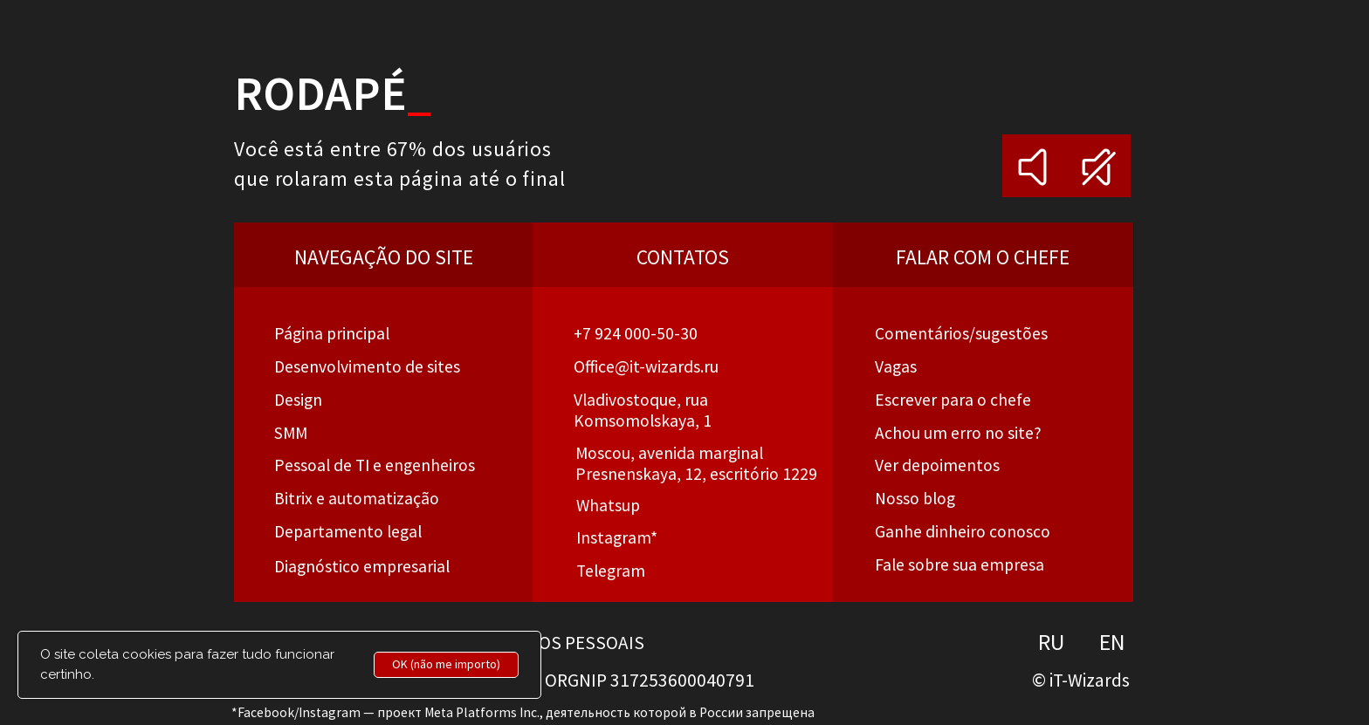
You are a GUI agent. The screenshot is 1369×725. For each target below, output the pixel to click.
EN (1112, 641)
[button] (958, 432)
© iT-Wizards (1081, 680)
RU (1051, 641)
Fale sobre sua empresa (959, 564)
